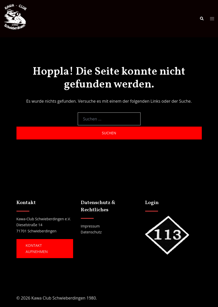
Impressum (90, 226)
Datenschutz (91, 232)
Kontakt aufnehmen (37, 248)
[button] (201, 18)
